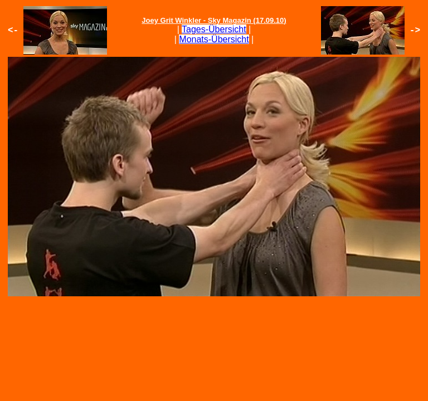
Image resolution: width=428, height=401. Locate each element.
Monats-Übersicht (214, 39)
